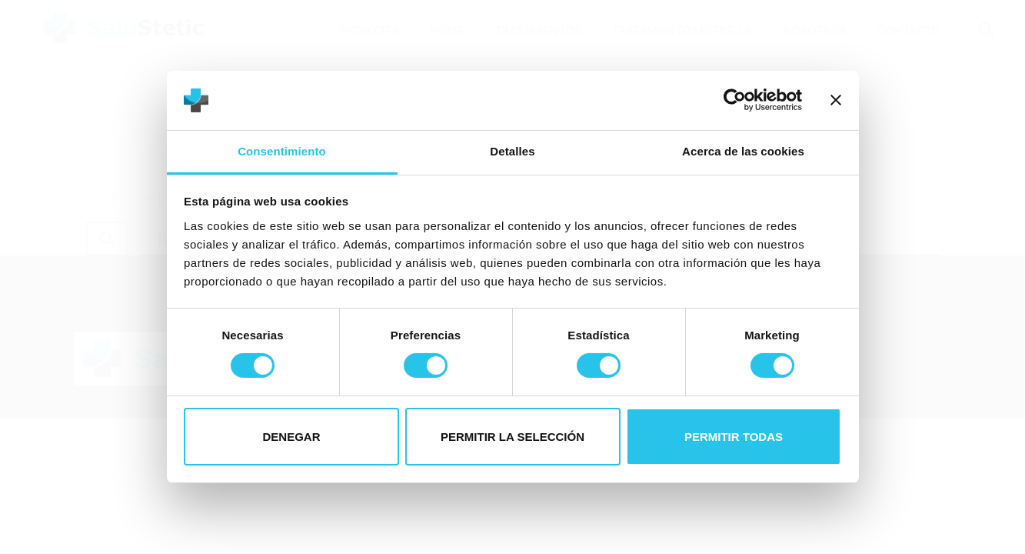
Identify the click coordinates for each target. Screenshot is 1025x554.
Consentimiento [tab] (282, 151)
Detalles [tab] (512, 151)
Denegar (291, 436)
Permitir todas (733, 436)
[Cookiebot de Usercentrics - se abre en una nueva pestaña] (734, 100)
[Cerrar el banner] (835, 100)
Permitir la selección (512, 436)
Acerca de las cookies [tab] (743, 151)
